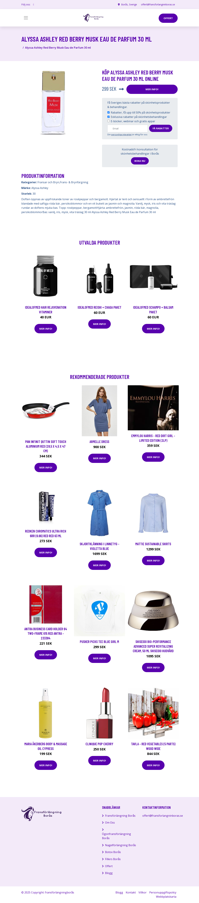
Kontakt (131, 892)
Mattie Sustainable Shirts (153, 544)
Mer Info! (152, 89)
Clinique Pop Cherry (99, 744)
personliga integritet (121, 134)
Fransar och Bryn (48, 182)
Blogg (109, 873)
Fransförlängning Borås (120, 815)
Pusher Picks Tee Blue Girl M (99, 641)
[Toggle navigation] (25, 18)
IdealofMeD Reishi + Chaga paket (99, 307)
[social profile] (33, 4)
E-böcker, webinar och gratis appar (133, 121)
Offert (109, 866)
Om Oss (110, 822)
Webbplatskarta (166, 896)
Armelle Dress (99, 441)
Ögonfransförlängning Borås (116, 836)
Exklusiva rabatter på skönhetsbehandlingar (139, 117)
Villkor (142, 892)
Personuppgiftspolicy (162, 892)
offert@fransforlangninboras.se (158, 4)
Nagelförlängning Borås (120, 845)
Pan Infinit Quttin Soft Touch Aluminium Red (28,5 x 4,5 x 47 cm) (45, 446)
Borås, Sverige (129, 4)
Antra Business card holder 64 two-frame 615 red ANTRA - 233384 (45, 633)
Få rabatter (161, 128)
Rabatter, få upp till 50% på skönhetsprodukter (140, 112)
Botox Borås (113, 852)
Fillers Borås (113, 859)
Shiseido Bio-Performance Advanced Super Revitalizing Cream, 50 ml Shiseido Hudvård (153, 646)
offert (168, 18)
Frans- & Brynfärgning (74, 182)
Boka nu (139, 160)
